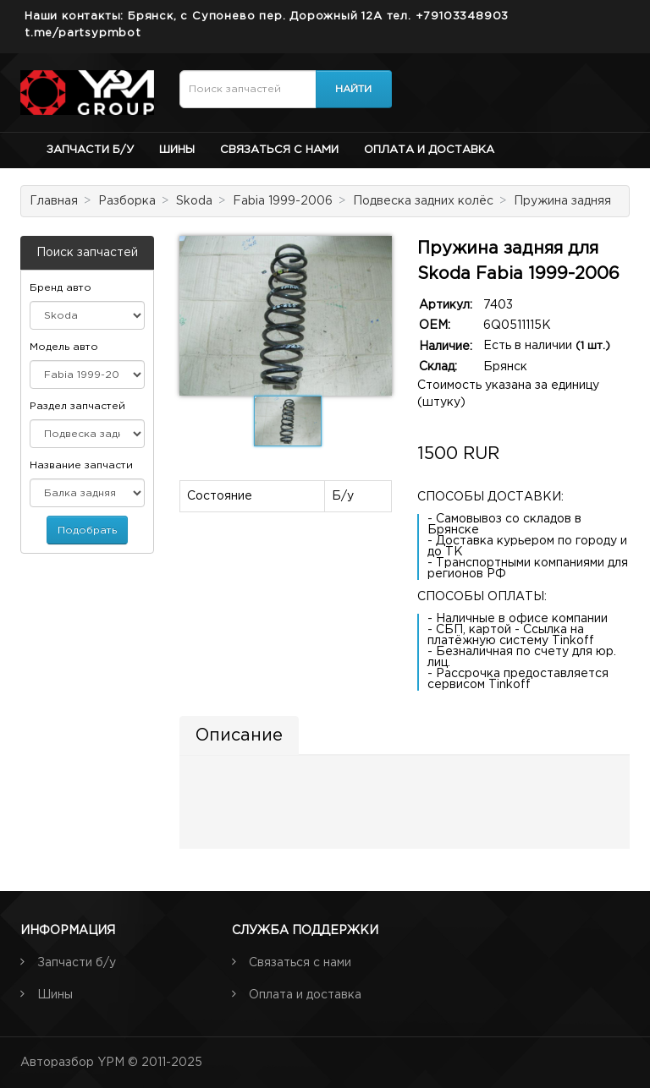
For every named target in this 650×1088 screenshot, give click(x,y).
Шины (177, 150)
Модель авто (64, 347)
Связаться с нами (279, 150)
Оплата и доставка (429, 150)
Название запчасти (81, 465)
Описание (239, 735)
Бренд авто (60, 288)
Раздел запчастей (77, 406)
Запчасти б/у (90, 150)
